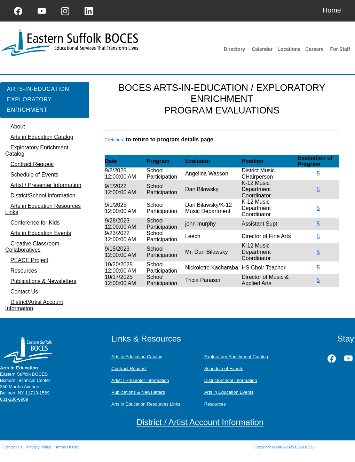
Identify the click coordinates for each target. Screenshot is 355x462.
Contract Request (129, 368)
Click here (114, 139)
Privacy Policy (38, 447)
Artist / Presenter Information (140, 380)
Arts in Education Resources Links (145, 404)
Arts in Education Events (229, 392)
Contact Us (12, 447)
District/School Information (230, 380)
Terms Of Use (67, 447)
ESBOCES (304, 447)
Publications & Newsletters (138, 392)
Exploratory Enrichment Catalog (236, 356)
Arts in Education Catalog (137, 356)
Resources (215, 404)
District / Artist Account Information (199, 422)
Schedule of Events (223, 368)
